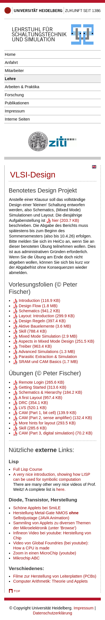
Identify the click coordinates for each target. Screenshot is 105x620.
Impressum (15, 111)
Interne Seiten (17, 119)
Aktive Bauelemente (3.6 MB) (42, 326)
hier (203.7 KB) (62, 220)
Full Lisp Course (27, 469)
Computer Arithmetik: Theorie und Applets (50, 581)
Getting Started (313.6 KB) (39, 387)
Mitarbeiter (14, 70)
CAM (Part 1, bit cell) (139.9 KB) (44, 412)
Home (10, 54)
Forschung (14, 95)
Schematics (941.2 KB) (36, 311)
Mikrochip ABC (26, 558)
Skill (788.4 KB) (29, 331)
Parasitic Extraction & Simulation (45, 356)
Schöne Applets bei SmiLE (37, 508)
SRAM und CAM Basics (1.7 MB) (45, 361)
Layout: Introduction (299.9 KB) (43, 316)
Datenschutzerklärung (52, 613)
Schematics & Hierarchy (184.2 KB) (47, 392)
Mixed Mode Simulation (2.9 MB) (45, 336)
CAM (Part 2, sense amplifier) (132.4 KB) (52, 417)
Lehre (10, 78)
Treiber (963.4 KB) (32, 346)
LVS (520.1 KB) (29, 407)
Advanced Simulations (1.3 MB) (44, 351)
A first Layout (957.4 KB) (37, 397)
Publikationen (17, 103)
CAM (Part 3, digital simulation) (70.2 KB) (52, 433)
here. (61, 489)
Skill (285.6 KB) (29, 428)
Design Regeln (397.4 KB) (39, 321)
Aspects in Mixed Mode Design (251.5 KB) (53, 341)
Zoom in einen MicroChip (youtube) (44, 553)
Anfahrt (11, 62)
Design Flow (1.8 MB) (35, 306)
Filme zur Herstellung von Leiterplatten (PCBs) (54, 576)
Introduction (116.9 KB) (36, 300)
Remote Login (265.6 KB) (38, 382)
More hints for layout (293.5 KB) (44, 423)
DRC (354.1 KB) (30, 402)
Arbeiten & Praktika (22, 87)
